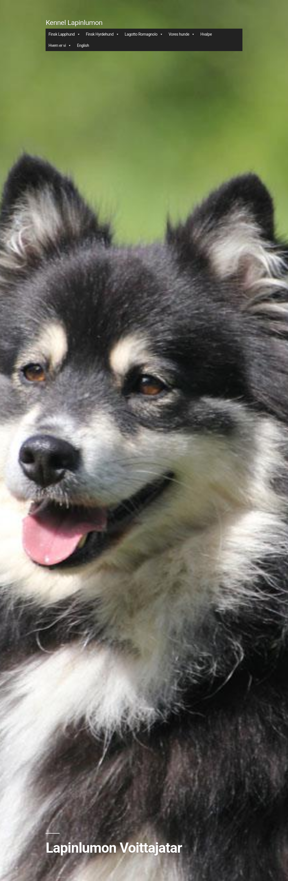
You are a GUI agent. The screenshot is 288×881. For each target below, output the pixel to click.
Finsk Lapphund (64, 34)
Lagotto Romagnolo (144, 34)
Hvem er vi (59, 45)
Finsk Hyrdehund (102, 34)
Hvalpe (206, 34)
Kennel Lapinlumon (74, 23)
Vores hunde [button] (181, 34)
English (83, 45)
